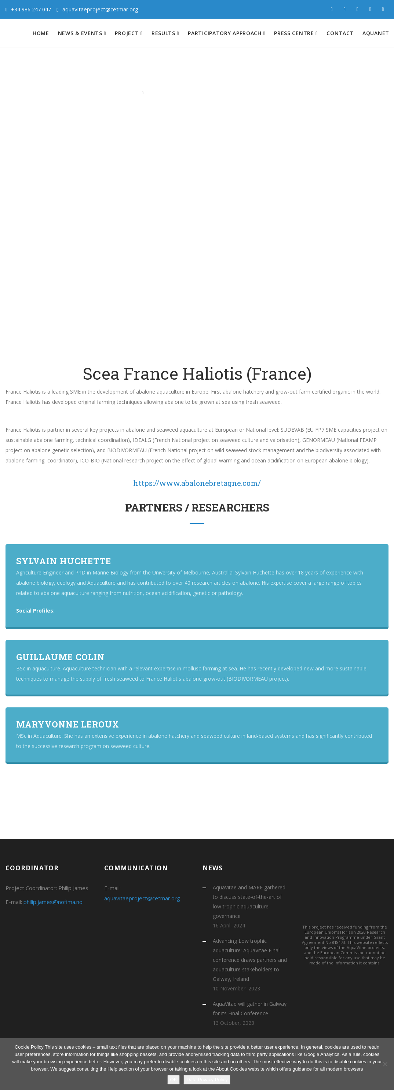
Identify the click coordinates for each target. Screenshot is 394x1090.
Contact (340, 33)
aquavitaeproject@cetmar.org (100, 9)
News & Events (81, 33)
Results (164, 33)
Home (41, 33)
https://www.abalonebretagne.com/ (197, 483)
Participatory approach (225, 33)
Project (128, 33)
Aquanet (375, 33)
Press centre (294, 33)
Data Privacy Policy (206, 1079)
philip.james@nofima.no (53, 901)
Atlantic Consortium (169, 92)
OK (173, 1079)
